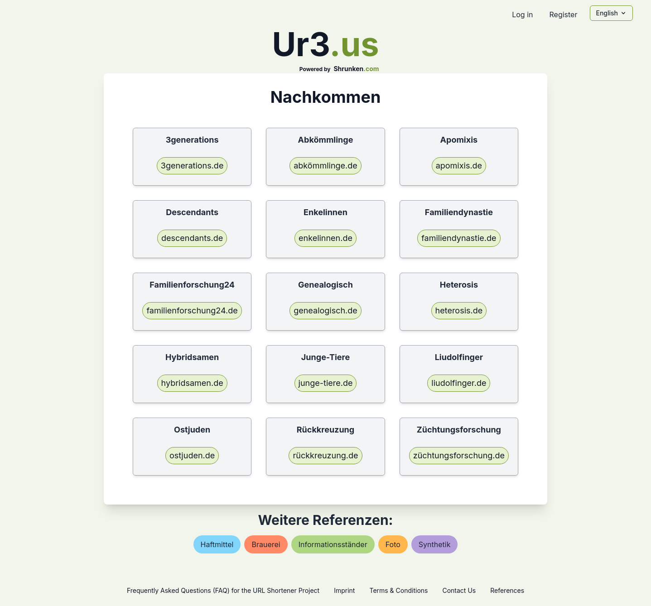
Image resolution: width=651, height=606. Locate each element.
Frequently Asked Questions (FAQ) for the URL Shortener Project (223, 590)
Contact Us (459, 590)
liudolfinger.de (458, 383)
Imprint (344, 590)
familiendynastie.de (458, 238)
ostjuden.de (192, 455)
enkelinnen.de (325, 238)
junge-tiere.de (326, 383)
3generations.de (192, 165)
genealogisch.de (325, 310)
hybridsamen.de (192, 383)
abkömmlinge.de (325, 165)
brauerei (265, 544)
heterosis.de (459, 310)
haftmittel (217, 544)
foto (393, 544)
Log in (522, 14)
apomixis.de (459, 165)
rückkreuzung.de (325, 455)
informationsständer (333, 544)
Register (563, 14)
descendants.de (192, 238)
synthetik (435, 544)
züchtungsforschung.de (459, 455)
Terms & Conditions (398, 590)
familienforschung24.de (191, 310)
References (507, 590)
